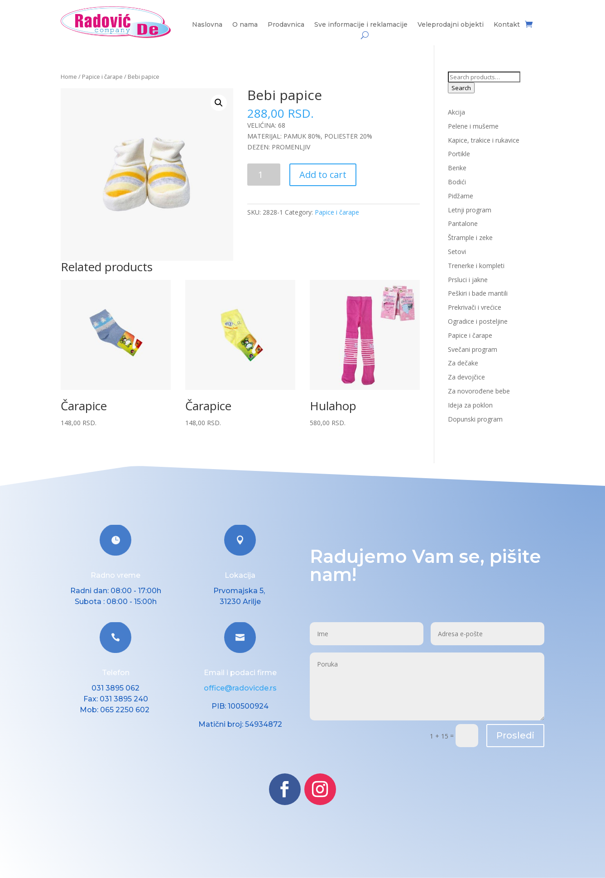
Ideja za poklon (470, 405)
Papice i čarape (102, 76)
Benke (457, 167)
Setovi (457, 251)
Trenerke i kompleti (476, 265)
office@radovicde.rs (240, 688)
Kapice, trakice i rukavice (483, 140)
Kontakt (507, 25)
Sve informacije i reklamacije (361, 25)
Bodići (457, 182)
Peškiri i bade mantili (478, 293)
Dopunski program (475, 419)
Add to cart (322, 174)
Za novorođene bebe (479, 391)
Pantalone (463, 223)
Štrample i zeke (470, 237)
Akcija (456, 112)
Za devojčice (466, 377)
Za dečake (463, 363)
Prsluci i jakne (468, 279)
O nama (245, 25)
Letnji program (469, 210)
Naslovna (207, 25)
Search (461, 88)
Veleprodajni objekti (451, 25)
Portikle (459, 153)
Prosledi (515, 735)
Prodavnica (286, 25)
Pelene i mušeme (473, 126)
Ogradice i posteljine (478, 321)
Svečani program (472, 349)
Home (69, 76)
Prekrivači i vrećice (474, 307)
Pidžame (460, 196)
